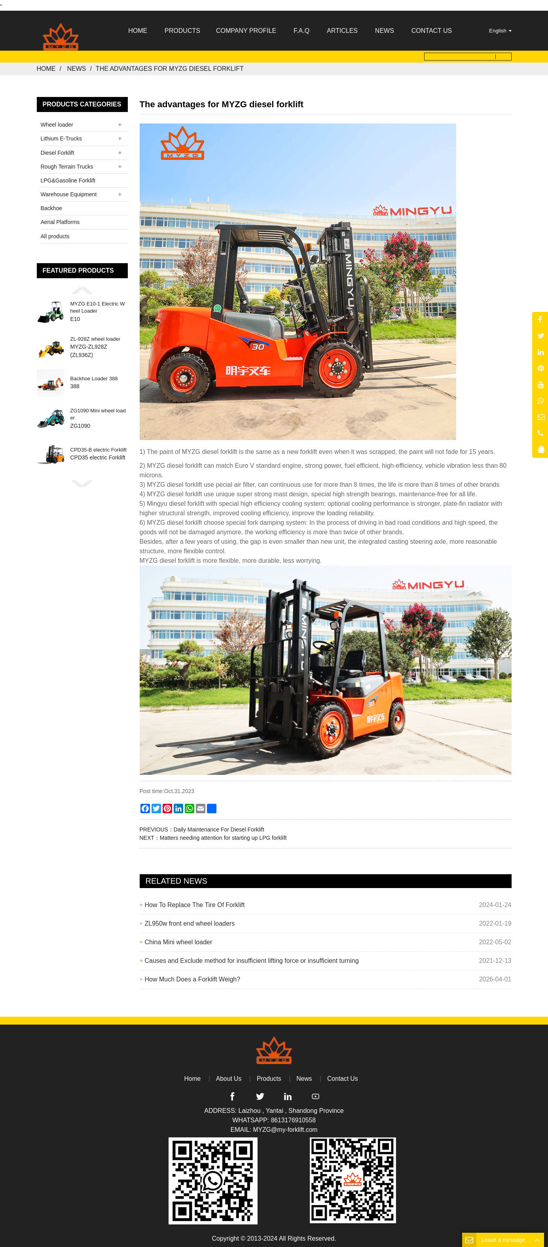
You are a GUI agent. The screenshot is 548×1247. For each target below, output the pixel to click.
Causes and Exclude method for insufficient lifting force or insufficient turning (252, 958)
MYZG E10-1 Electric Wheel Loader (97, 304)
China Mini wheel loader (178, 939)
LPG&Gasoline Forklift (68, 178)
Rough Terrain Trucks (67, 164)
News (76, 66)
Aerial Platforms (60, 219)
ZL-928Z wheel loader (95, 336)
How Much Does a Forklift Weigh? (193, 976)
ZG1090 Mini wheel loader (98, 411)
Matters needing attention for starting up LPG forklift (223, 835)
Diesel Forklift (57, 150)
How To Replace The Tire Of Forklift (195, 902)
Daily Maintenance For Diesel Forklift (219, 827)
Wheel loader (57, 122)
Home (46, 66)
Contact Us (343, 1075)
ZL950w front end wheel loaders (190, 920)
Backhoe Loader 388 (94, 376)
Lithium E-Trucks (61, 136)
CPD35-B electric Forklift (98, 447)
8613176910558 (293, 1117)
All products (55, 233)
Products (268, 1075)
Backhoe (51, 206)
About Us (228, 1075)
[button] (82, 287)
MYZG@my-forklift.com (285, 1127)
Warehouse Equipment (69, 192)
